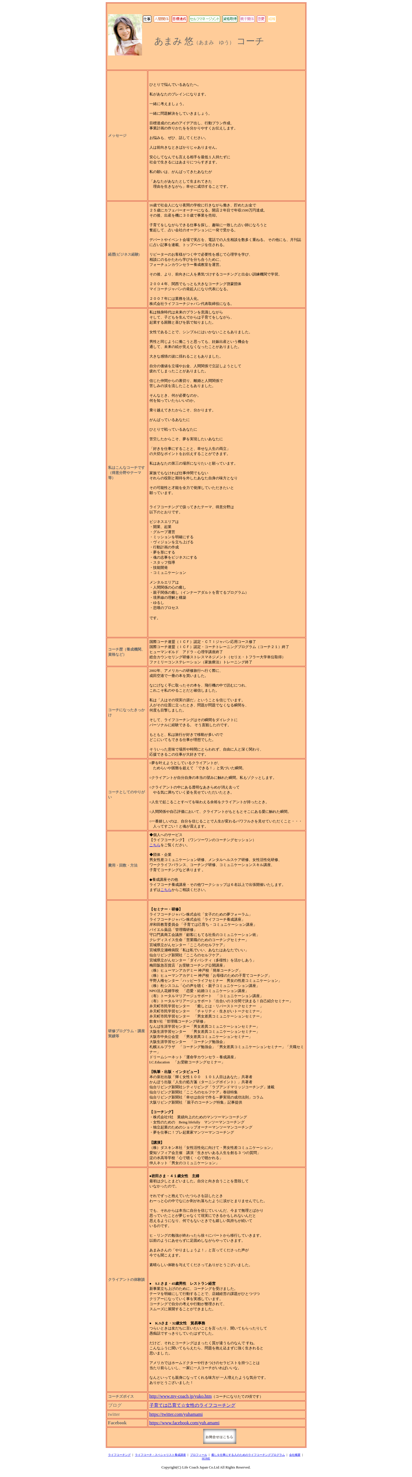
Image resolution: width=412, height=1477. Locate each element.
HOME (206, 1458)
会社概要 (295, 1454)
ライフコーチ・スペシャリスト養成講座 (160, 1454)
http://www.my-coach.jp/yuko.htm (180, 1396)
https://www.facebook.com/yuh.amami (184, 1422)
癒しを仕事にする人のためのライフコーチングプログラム (248, 1454)
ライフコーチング (119, 1454)
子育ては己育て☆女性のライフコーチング (192, 1405)
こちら (154, 845)
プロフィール (198, 1454)
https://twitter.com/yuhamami (176, 1414)
